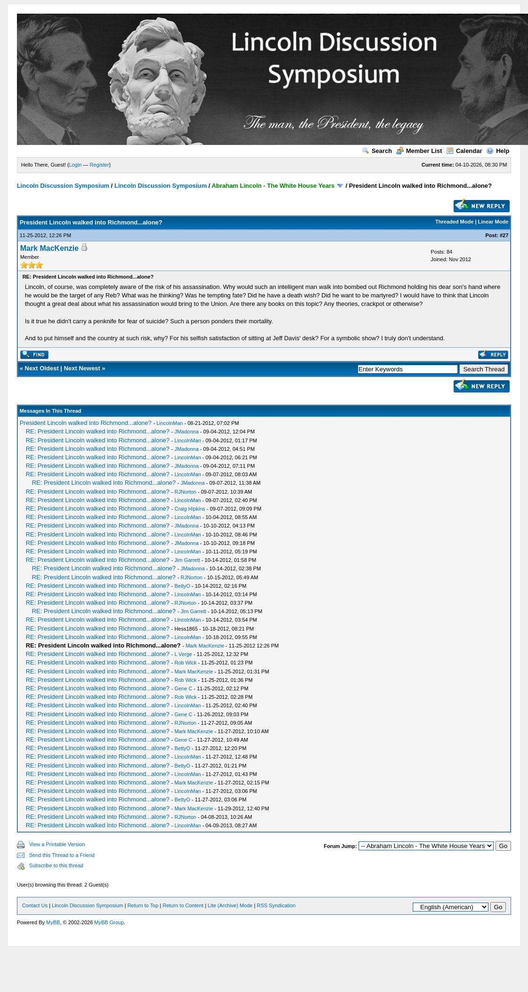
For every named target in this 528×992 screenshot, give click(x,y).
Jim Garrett (187, 560)
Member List (419, 150)
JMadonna (187, 431)
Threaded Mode (454, 221)
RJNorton (185, 492)
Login (75, 165)
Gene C (183, 688)
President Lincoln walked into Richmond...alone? (86, 422)
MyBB (53, 922)
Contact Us (35, 905)
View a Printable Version (57, 844)
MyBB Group (109, 922)
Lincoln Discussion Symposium (63, 185)
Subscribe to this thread (56, 865)
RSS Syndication (276, 905)
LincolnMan (169, 423)
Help (497, 150)
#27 (504, 235)
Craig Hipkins (190, 509)
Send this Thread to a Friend (62, 855)
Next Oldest (42, 368)
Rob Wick (186, 662)
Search (377, 150)
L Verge (183, 654)
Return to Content (183, 905)
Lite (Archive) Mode (230, 905)
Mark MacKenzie (49, 248)
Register (99, 165)
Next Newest (82, 368)
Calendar (464, 150)
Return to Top (143, 905)
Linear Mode (493, 221)
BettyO (183, 586)
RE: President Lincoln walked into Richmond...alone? (98, 431)
